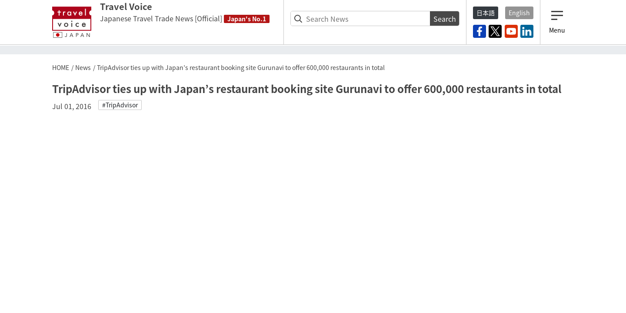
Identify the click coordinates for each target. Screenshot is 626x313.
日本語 (485, 12)
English (519, 12)
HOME (60, 67)
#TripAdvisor (120, 104)
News (83, 67)
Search (444, 18)
